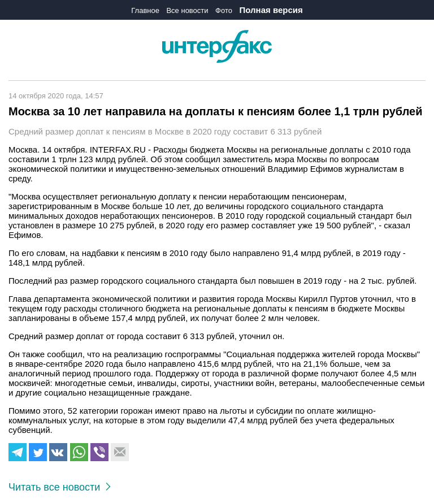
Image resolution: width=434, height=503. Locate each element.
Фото (223, 10)
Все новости (187, 10)
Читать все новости (59, 487)
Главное (145, 10)
